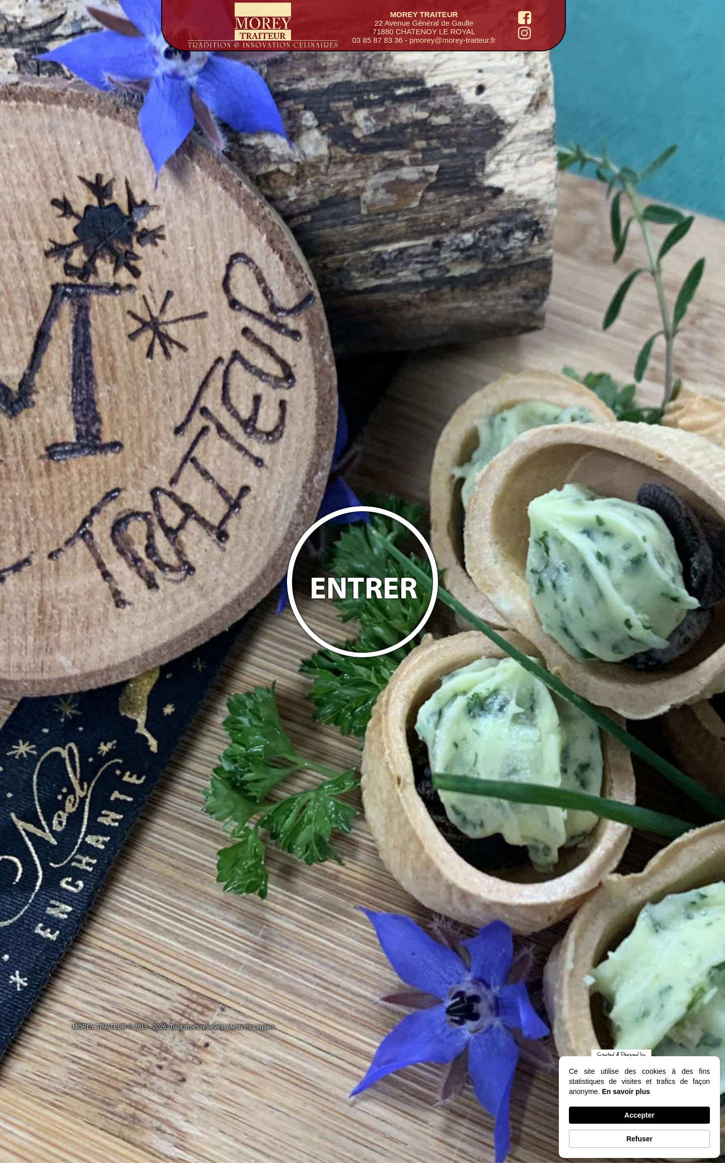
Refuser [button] (639, 1139)
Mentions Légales (250, 1027)
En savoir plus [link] (626, 1091)
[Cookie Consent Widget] (639, 1107)
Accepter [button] (639, 1115)
